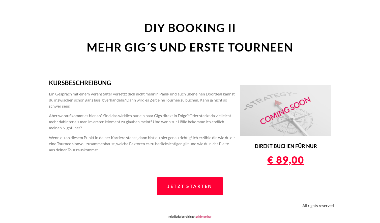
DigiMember (204, 216)
